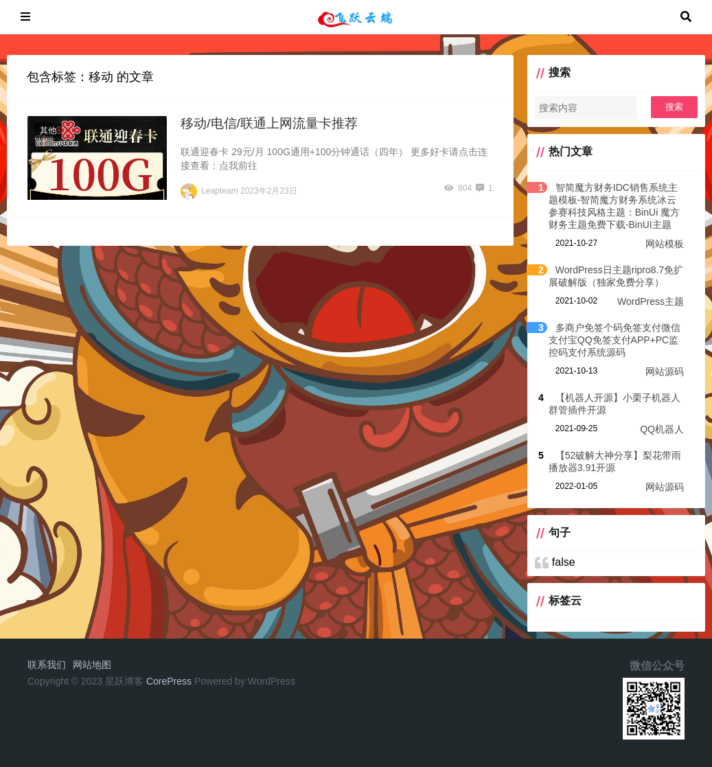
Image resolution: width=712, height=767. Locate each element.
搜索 (674, 107)
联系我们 (46, 664)
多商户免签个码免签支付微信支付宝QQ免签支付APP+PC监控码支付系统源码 (614, 340)
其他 (48, 130)
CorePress (169, 681)
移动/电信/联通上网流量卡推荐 (269, 123)
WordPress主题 (650, 301)
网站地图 (92, 664)
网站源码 (664, 371)
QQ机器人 (662, 429)
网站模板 (664, 243)
